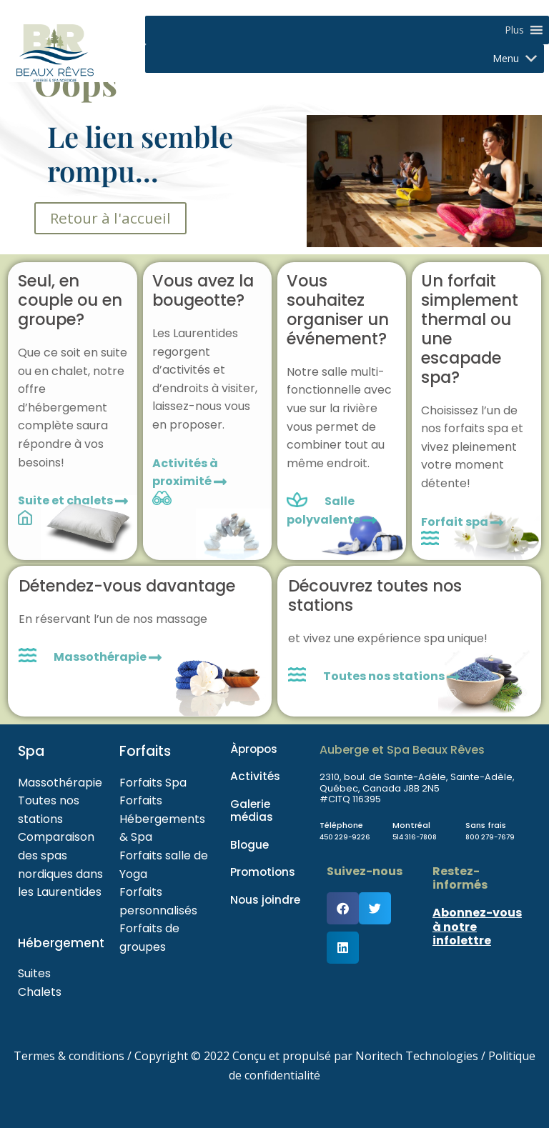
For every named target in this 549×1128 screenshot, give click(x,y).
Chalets (39, 992)
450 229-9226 (349, 836)
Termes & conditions (69, 1056)
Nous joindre (265, 899)
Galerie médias (251, 810)
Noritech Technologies (416, 1056)
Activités (255, 776)
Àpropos (253, 749)
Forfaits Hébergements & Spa (162, 818)
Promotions (262, 871)
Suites (34, 973)
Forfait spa (462, 522)
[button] (514, 30)
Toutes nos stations (391, 676)
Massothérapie (108, 657)
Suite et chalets (73, 500)
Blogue (249, 844)
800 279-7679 (494, 836)
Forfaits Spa (153, 782)
